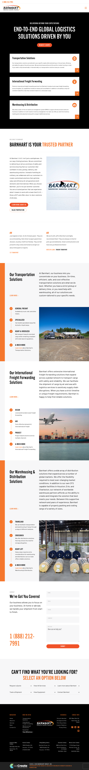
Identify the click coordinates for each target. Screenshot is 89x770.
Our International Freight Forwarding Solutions (22, 377)
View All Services (40, 686)
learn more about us (19, 204)
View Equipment (39, 692)
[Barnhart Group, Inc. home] (11, 8)
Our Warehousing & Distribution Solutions (22, 476)
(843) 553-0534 (75, 751)
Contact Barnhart (64, 692)
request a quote (44, 45)
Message (50, 626)
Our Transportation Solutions (22, 277)
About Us (12, 720)
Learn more (18, 348)
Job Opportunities (61, 720)
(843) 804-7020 (62, 751)
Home (11, 718)
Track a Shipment (16, 692)
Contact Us (13, 727)
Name (49, 592)
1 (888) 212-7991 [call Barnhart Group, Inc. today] (7, 2)
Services (12, 723)
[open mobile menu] (86, 8)
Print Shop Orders (61, 723)
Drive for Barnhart (61, 718)
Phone (50, 609)
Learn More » (14, 295)
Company (50, 618)
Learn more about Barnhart (67, 686)
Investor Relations (61, 725)
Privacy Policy (62, 727)
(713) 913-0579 (26, 750)
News (11, 725)
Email (49, 601)
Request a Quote (15, 686)
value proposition (18, 210)
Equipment (26, 730)
